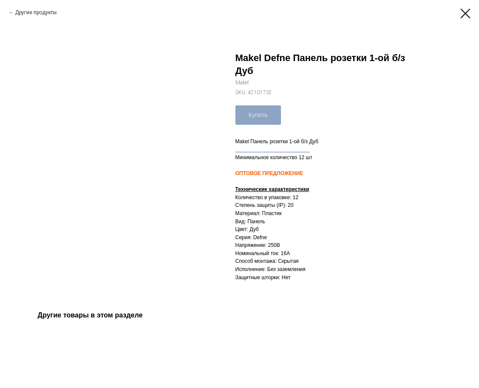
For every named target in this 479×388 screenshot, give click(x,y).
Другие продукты (36, 12)
